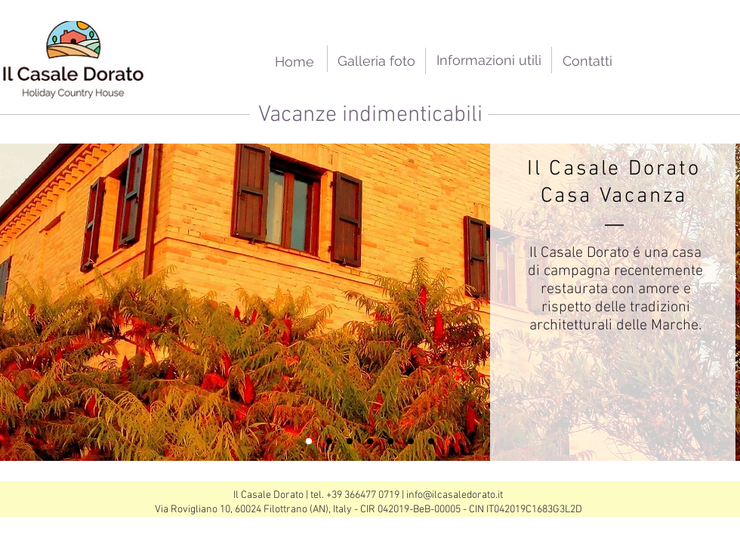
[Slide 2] (350, 441)
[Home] (294, 61)
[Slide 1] (309, 441)
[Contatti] (587, 61)
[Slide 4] (411, 441)
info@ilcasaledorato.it (454, 495)
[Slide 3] (390, 441)
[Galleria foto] (376, 61)
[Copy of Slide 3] (329, 441)
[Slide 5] (431, 441)
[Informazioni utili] (488, 60)
